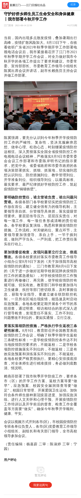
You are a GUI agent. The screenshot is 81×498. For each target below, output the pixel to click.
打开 (73, 4)
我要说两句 (40, 485)
